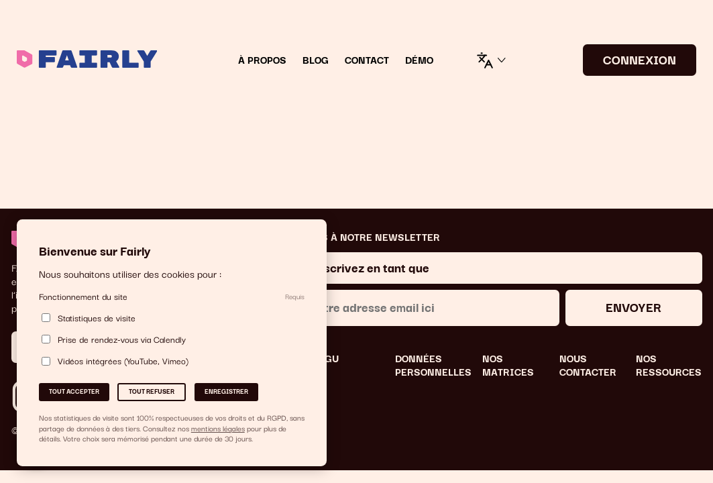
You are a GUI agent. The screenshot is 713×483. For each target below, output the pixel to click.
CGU (328, 358)
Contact (367, 60)
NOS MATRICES (508, 365)
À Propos (262, 60)
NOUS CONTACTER (587, 365)
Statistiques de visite (88, 317)
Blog (316, 60)
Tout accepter (74, 391)
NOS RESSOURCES (669, 365)
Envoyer (633, 306)
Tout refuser (151, 391)
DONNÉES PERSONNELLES (433, 365)
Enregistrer (226, 391)
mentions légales (218, 428)
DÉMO (419, 60)
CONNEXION (639, 58)
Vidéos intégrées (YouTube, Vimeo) (115, 361)
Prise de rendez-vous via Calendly (114, 339)
